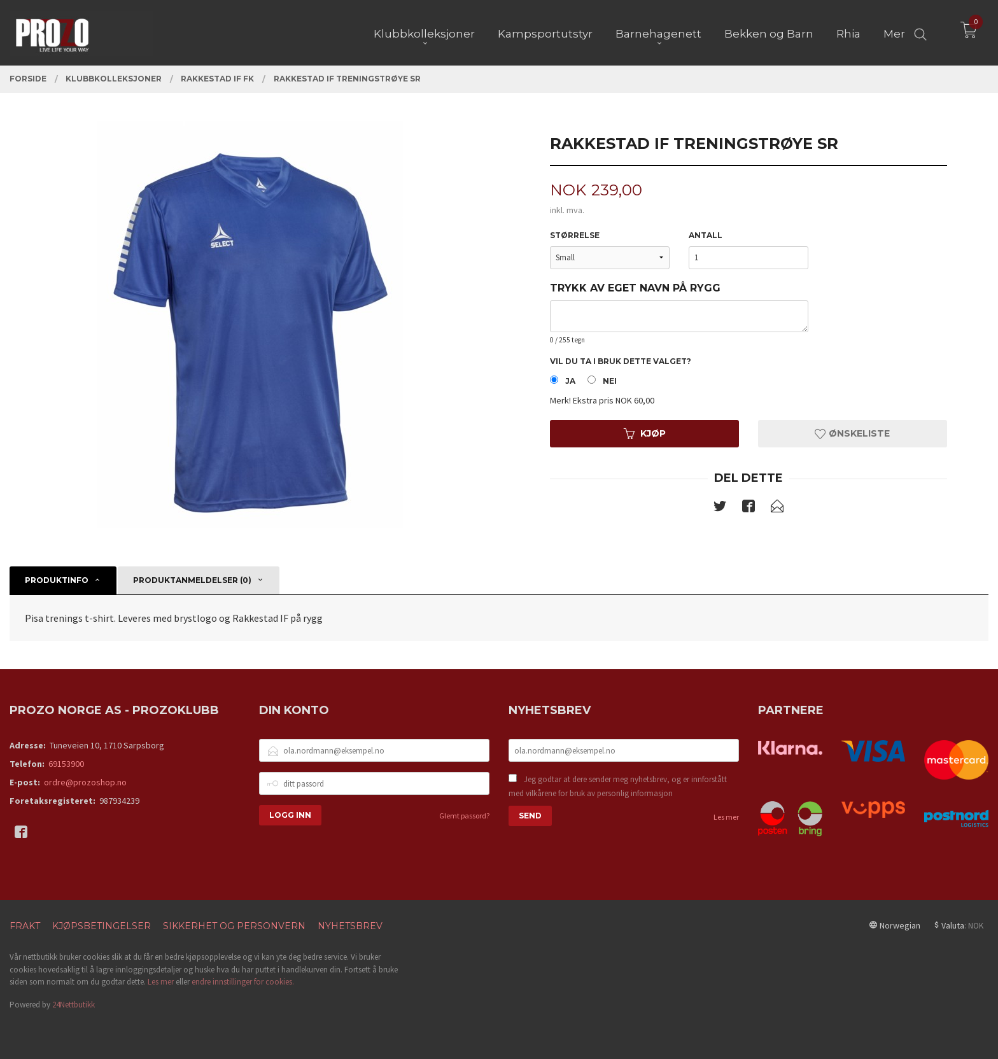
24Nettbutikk (73, 1004)
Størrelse (575, 235)
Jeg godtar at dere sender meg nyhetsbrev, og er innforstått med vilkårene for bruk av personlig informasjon (618, 786)
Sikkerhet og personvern (234, 926)
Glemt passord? (464, 815)
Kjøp (645, 433)
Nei (610, 381)
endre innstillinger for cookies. (243, 981)
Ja (570, 381)
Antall (705, 235)
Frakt (25, 926)
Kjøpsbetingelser (101, 926)
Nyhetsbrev (350, 926)
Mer (894, 32)
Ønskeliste (852, 433)
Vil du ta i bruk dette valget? (620, 361)
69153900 (66, 763)
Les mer (726, 817)
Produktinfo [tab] (56, 580)
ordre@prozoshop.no (85, 782)
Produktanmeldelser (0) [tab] (192, 580)
